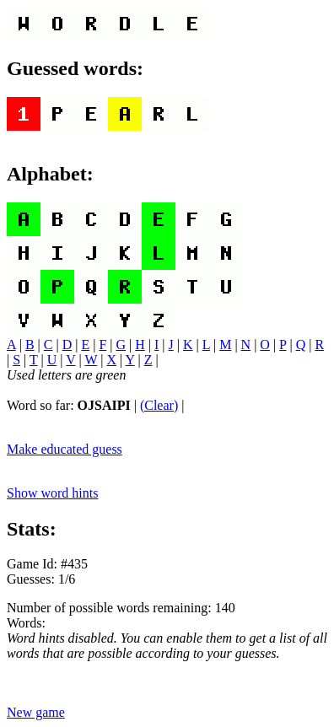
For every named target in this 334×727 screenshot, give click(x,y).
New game (36, 712)
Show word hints (52, 493)
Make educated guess (64, 449)
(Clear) (159, 405)
